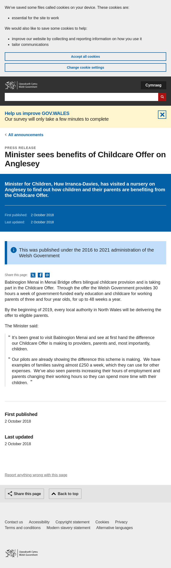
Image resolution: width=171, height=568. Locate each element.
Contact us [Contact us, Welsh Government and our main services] (14, 522)
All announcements (25, 135)
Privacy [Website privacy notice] (121, 522)
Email (47, 275)
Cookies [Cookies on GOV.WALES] (102, 522)
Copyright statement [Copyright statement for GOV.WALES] (73, 522)
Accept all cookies (85, 56)
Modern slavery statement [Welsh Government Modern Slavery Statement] (68, 528)
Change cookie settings (85, 67)
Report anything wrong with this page (36, 475)
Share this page (27, 494)
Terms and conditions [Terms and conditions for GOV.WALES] (23, 528)
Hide (162, 114)
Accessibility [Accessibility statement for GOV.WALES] (39, 522)
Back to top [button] (68, 494)
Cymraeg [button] (154, 85)
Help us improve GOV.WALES (37, 113)
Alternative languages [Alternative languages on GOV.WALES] (114, 528)
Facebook (40, 275)
